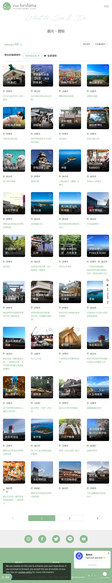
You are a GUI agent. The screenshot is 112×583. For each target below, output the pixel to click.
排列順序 (86, 44)
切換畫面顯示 (100, 44)
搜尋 (5, 577)
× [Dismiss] (108, 553)
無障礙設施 (32, 55)
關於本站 (18, 562)
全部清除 (50, 55)
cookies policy (25, 572)
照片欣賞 (56, 562)
